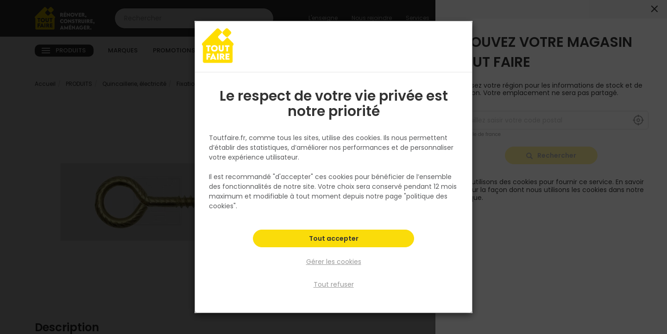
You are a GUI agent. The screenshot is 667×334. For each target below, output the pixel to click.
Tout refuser (334, 284)
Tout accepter (334, 239)
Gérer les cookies (333, 261)
